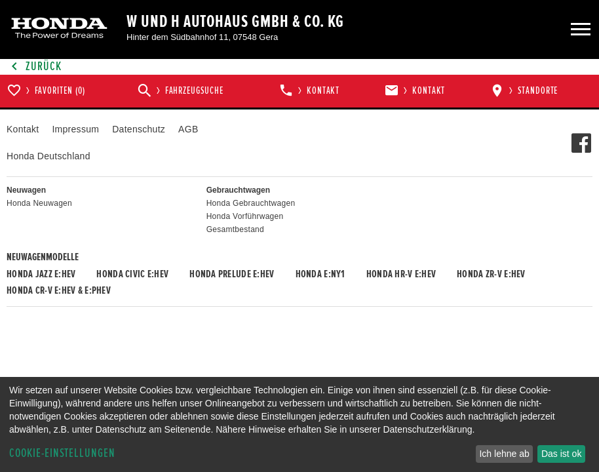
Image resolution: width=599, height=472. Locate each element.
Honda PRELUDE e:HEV (231, 274)
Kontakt (23, 129)
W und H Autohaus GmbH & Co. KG (235, 21)
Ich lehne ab (504, 453)
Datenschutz (138, 129)
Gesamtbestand (235, 229)
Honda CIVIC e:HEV (132, 274)
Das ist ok (561, 453)
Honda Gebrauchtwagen (251, 203)
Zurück (34, 66)
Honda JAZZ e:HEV (41, 274)
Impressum (75, 129)
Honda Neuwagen (39, 203)
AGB (188, 129)
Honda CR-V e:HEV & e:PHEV (59, 290)
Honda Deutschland (48, 156)
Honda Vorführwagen (245, 216)
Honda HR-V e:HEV (401, 274)
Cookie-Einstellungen (62, 453)
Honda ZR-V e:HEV (491, 274)
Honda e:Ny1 (320, 274)
